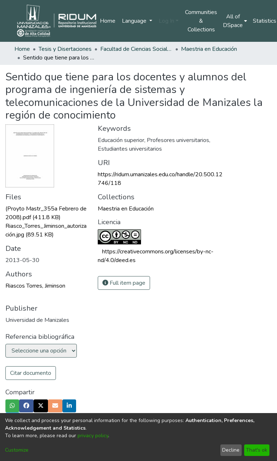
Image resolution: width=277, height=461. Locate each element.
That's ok (256, 450)
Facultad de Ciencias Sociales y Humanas (136, 49)
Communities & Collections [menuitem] (201, 21)
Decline (230, 450)
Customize (16, 450)
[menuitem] (235, 20)
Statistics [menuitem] (264, 21)
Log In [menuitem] (166, 21)
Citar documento (30, 373)
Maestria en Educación (209, 49)
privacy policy (93, 435)
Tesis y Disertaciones (65, 49)
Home (107, 21)
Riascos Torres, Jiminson (35, 286)
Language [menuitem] (135, 21)
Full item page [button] (123, 283)
